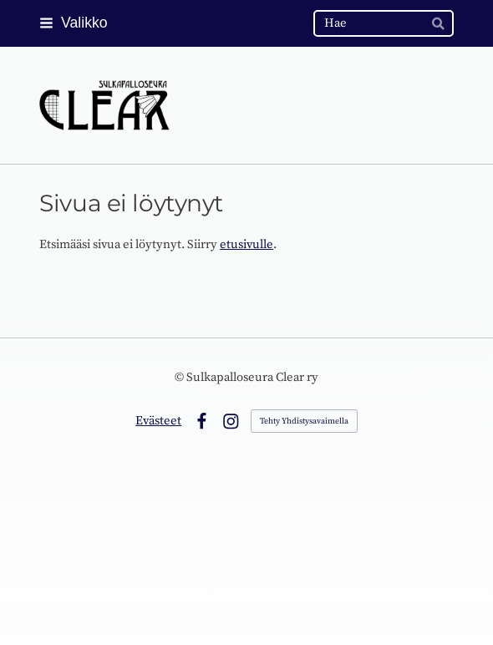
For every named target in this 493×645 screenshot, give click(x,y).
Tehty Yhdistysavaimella (304, 421)
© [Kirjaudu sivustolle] (180, 377)
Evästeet (158, 421)
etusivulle (246, 244)
